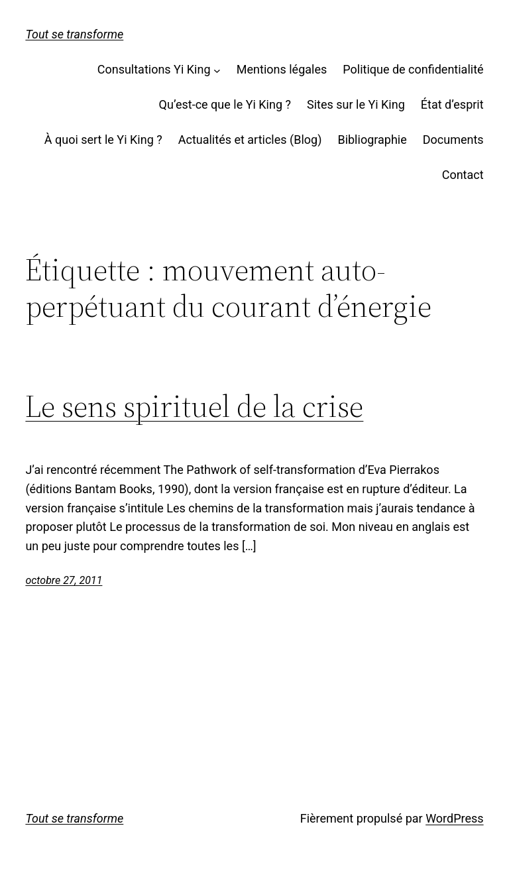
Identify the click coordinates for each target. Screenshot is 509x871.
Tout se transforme (74, 34)
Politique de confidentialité (413, 69)
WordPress (454, 818)
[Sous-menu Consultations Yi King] (217, 70)
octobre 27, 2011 (63, 580)
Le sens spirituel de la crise (194, 406)
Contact (463, 175)
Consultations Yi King (154, 69)
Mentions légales (282, 69)
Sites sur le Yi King (356, 104)
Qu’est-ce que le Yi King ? (225, 104)
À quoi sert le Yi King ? (103, 139)
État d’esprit (452, 104)
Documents (453, 139)
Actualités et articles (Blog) (250, 139)
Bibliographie (371, 139)
